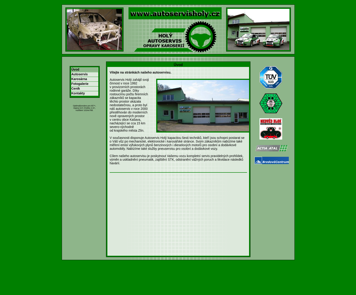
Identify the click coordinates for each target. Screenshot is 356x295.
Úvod (75, 69)
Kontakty (78, 93)
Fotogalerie (79, 84)
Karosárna (79, 79)
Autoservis (79, 74)
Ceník (75, 88)
